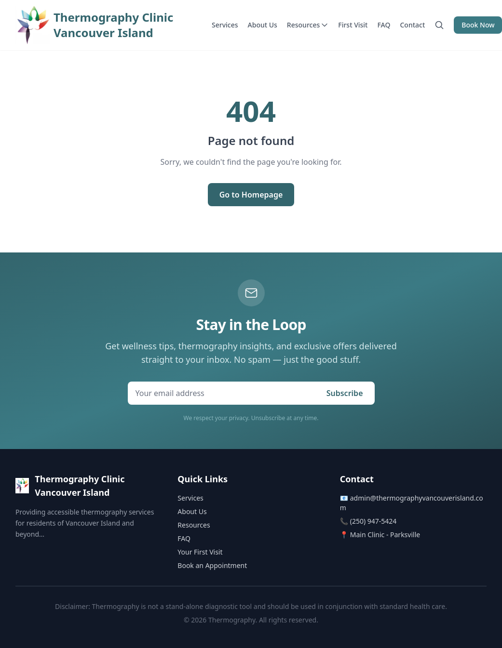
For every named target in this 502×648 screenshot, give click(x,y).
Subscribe (344, 393)
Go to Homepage (251, 194)
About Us (262, 24)
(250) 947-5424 (373, 521)
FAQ (384, 24)
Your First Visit (199, 551)
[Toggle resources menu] (324, 25)
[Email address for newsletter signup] (221, 393)
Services (225, 24)
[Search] (439, 25)
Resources (307, 24)
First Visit (352, 24)
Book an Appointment (212, 565)
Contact (412, 24)
